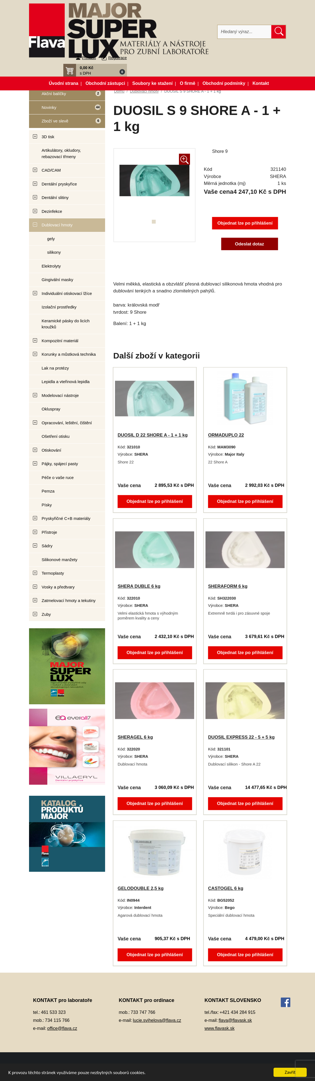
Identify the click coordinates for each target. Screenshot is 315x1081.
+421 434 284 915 (237, 1012)
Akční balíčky (65, 95)
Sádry (47, 545)
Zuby (46, 614)
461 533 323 (53, 1012)
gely (51, 238)
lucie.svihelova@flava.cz (157, 1020)
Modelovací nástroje (60, 395)
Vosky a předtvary (58, 587)
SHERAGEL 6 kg (135, 737)
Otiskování (51, 450)
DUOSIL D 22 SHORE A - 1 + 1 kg (152, 435)
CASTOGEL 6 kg (226, 888)
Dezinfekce (52, 211)
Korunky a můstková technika (69, 354)
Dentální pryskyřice (59, 184)
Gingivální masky (57, 279)
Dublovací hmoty (57, 225)
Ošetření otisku (56, 436)
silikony (54, 252)
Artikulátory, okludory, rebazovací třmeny (61, 153)
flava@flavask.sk (235, 1020)
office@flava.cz (62, 1028)
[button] (95, 70)
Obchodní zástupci (105, 83)
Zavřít (290, 1072)
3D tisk (48, 136)
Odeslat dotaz (249, 244)
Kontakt (260, 83)
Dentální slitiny (55, 197)
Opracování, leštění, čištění (67, 422)
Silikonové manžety (59, 559)
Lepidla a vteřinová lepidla (66, 381)
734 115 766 (57, 1020)
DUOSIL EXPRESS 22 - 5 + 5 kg (241, 737)
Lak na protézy (55, 368)
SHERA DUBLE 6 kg (139, 586)
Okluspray (51, 409)
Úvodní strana (64, 83)
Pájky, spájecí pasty (60, 463)
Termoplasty (53, 573)
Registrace (117, 58)
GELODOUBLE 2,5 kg (140, 888)
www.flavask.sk (219, 1028)
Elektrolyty (51, 266)
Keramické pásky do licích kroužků (66, 323)
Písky (47, 504)
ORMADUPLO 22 (226, 435)
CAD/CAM (51, 170)
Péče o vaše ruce (58, 477)
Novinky (65, 109)
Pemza (48, 491)
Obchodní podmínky (223, 83)
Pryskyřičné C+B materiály (66, 518)
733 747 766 (143, 1012)
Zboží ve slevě (65, 122)
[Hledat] (245, 31)
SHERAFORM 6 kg (228, 586)
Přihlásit (89, 58)
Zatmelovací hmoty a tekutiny (69, 600)
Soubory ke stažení (152, 83)
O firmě (187, 83)
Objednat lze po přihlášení (244, 223)
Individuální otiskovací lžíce (67, 293)
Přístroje (49, 532)
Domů (119, 91)
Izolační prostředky (59, 307)
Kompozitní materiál (60, 340)
